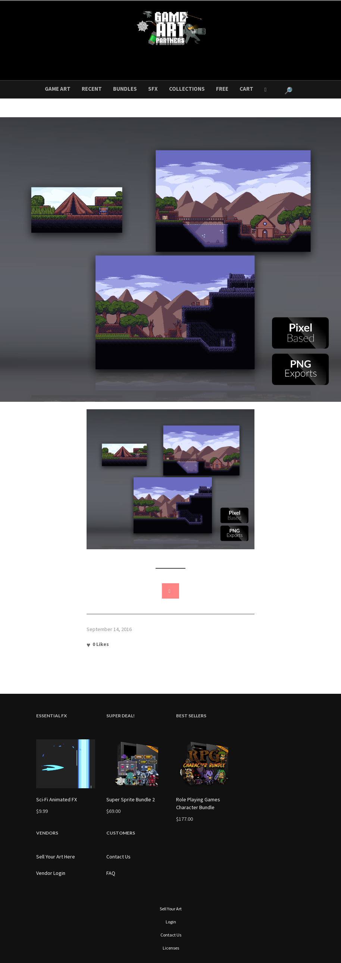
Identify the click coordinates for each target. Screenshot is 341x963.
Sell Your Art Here (55, 856)
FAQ (110, 873)
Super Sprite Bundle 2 (130, 799)
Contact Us (118, 856)
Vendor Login (50, 873)
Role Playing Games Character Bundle (198, 803)
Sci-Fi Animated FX (56, 799)
